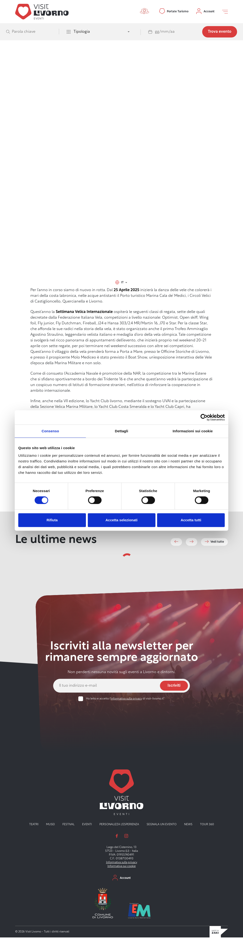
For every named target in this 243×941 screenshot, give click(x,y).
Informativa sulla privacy (121, 865)
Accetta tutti (191, 520)
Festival (68, 827)
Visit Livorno (38, 69)
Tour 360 (207, 827)
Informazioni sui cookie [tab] (193, 431)
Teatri (33, 827)
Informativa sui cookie (121, 869)
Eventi (52, 69)
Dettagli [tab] (121, 431)
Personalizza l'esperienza (119, 827)
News (188, 827)
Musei (50, 827)
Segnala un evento (162, 827)
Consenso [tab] (50, 431)
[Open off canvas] (225, 12)
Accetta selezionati (121, 520)
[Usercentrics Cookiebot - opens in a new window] (204, 417)
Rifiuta (52, 520)
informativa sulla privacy (126, 702)
